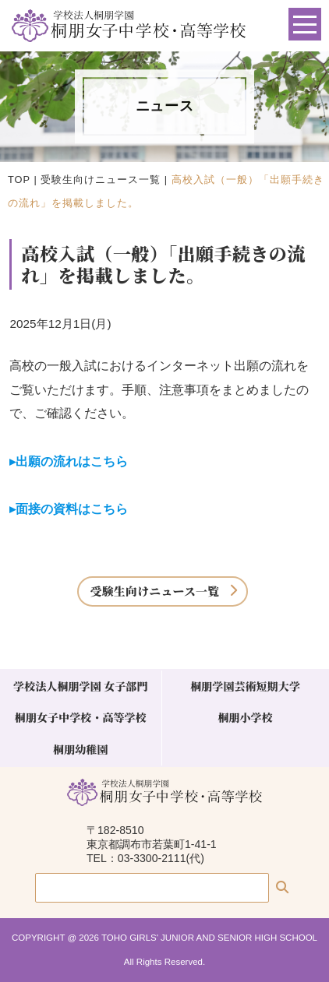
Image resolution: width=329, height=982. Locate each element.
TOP (19, 179)
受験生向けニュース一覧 (101, 179)
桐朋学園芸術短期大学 (245, 686)
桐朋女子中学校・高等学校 (81, 717)
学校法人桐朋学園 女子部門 (80, 686)
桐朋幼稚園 (80, 749)
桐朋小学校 (245, 717)
